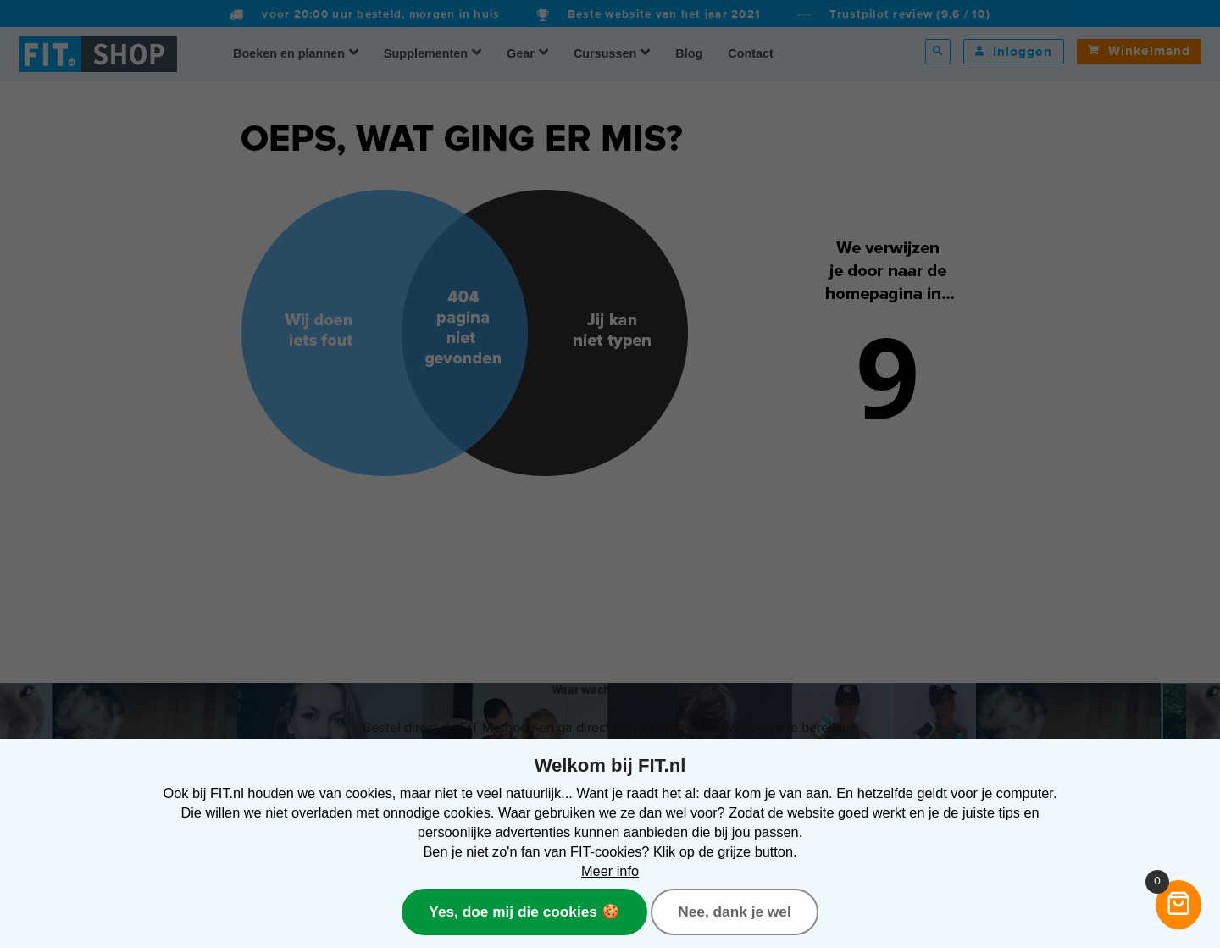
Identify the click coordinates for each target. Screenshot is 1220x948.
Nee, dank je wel (734, 911)
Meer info (610, 871)
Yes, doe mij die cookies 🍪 (524, 911)
